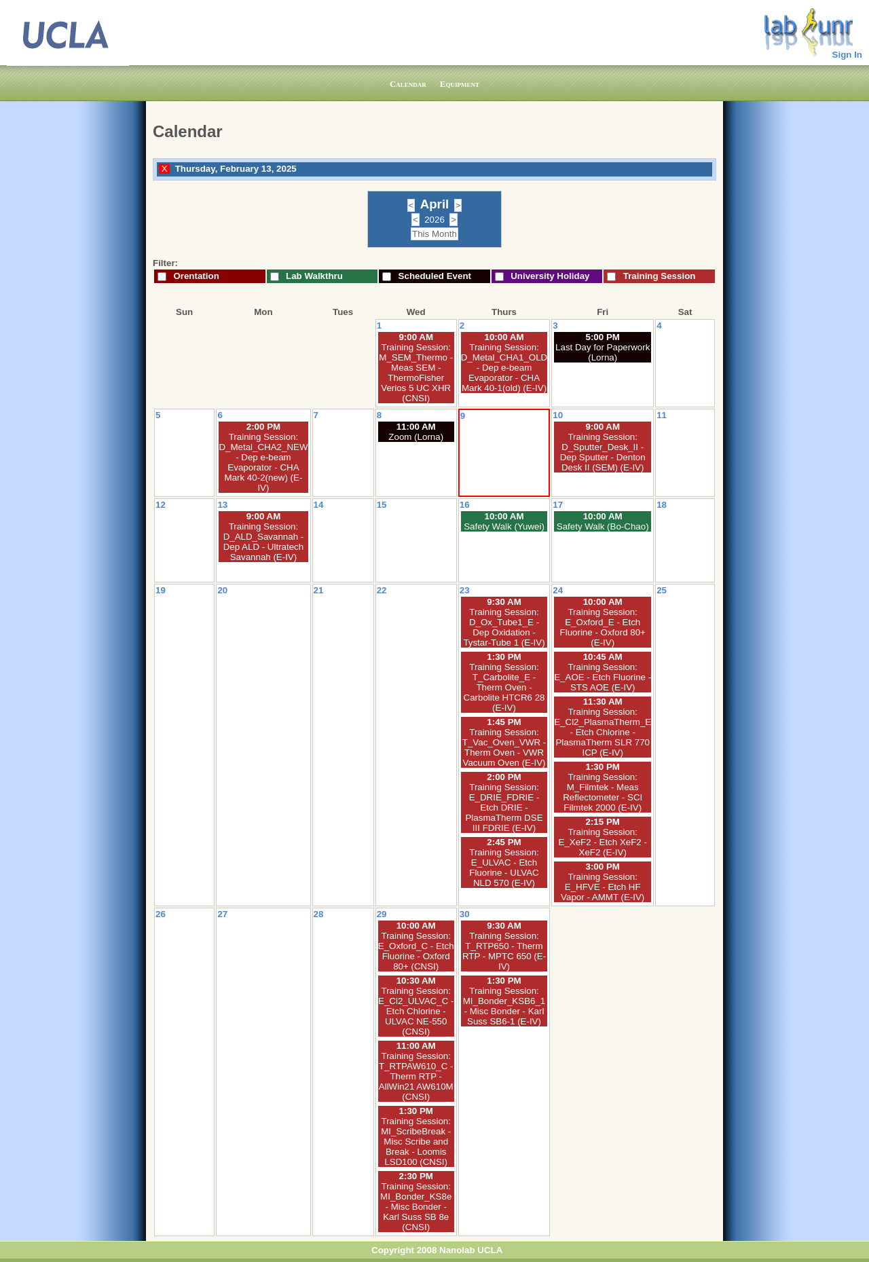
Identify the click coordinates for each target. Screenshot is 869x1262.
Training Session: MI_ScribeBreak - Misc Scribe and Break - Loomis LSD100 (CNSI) (416, 1141)
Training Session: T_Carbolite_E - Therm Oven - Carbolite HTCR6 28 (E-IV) (504, 687)
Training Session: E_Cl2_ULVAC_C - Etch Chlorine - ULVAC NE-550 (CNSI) (416, 1011)
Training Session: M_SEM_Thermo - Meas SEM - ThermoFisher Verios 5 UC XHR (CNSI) (416, 372)
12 (160, 505)
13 (222, 505)
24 (558, 590)
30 (465, 914)
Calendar (408, 84)
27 (222, 914)
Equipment (459, 84)
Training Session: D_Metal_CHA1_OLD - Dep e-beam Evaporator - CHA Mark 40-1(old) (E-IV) (504, 367)
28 (319, 914)
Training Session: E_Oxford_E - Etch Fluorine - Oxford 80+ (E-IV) (603, 627)
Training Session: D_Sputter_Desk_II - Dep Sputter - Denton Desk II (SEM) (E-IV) (603, 452)
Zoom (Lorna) (415, 437)
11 (662, 415)
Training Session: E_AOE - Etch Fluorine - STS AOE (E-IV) (602, 677)
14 (319, 505)
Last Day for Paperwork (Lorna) (602, 352)
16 (465, 505)
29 (382, 914)
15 (382, 505)
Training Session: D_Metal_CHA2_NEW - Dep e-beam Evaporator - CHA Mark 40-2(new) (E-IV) (263, 462)
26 (160, 914)
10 (558, 415)
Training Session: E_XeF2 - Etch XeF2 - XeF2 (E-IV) (603, 842)
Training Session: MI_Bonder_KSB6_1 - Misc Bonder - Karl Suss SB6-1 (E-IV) (504, 1006)
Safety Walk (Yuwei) (504, 526)
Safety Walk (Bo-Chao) (603, 526)
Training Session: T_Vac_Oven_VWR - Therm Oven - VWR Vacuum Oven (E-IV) (504, 747)
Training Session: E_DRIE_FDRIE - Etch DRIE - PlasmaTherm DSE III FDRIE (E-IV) (503, 807)
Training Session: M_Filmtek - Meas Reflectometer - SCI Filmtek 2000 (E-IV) (602, 792)
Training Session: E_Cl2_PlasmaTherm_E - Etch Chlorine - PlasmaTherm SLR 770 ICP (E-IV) (602, 732)
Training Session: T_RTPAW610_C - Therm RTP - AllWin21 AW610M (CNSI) (416, 1076)
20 (222, 590)
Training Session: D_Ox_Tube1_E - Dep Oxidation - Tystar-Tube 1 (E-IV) (503, 627)
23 (465, 590)
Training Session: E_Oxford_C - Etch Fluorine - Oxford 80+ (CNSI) (416, 951)
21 (319, 590)
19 (160, 590)
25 (662, 590)
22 (382, 590)
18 (662, 505)
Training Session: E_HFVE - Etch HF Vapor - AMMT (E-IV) (602, 887)
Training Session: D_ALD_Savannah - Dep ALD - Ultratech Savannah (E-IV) (263, 541)
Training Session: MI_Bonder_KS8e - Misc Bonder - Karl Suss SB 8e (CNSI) (415, 1206)
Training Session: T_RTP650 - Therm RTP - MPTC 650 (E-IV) (504, 951)
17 (558, 505)
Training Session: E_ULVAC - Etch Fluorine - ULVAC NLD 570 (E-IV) (503, 867)
